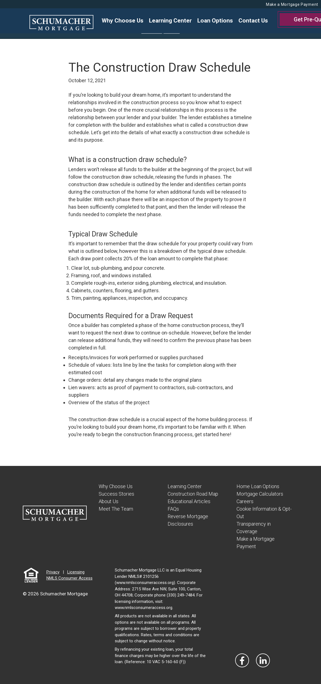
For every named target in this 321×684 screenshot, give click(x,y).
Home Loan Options (258, 486)
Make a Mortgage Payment (292, 4)
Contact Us (253, 20)
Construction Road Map (193, 494)
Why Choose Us (122, 20)
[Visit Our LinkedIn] (263, 660)
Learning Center (170, 20)
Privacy (52, 572)
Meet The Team (116, 509)
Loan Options (215, 20)
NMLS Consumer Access (69, 578)
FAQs (173, 509)
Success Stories (116, 494)
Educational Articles (189, 501)
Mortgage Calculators (260, 494)
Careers (245, 501)
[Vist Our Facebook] (242, 660)
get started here (212, 434)
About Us (108, 501)
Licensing (75, 572)
